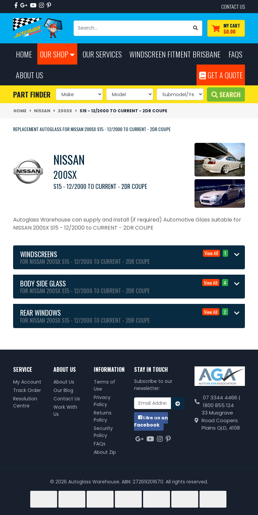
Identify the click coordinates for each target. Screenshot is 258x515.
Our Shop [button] (57, 54)
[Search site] (195, 28)
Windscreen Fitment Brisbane (174, 54)
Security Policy (103, 432)
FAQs (99, 443)
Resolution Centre (25, 402)
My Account (27, 382)
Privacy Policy (102, 401)
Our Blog (63, 390)
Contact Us (66, 398)
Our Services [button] (102, 54)
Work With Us (65, 411)
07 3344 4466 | (221, 397)
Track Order (27, 390)
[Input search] (131, 28)
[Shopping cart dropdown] (226, 28)
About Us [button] (29, 74)
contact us (233, 6)
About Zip (105, 452)
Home (24, 54)
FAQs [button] (235, 54)
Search (226, 94)
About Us (63, 382)
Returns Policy (103, 416)
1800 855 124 (218, 405)
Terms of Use (104, 385)
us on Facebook (151, 421)
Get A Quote (221, 74)
